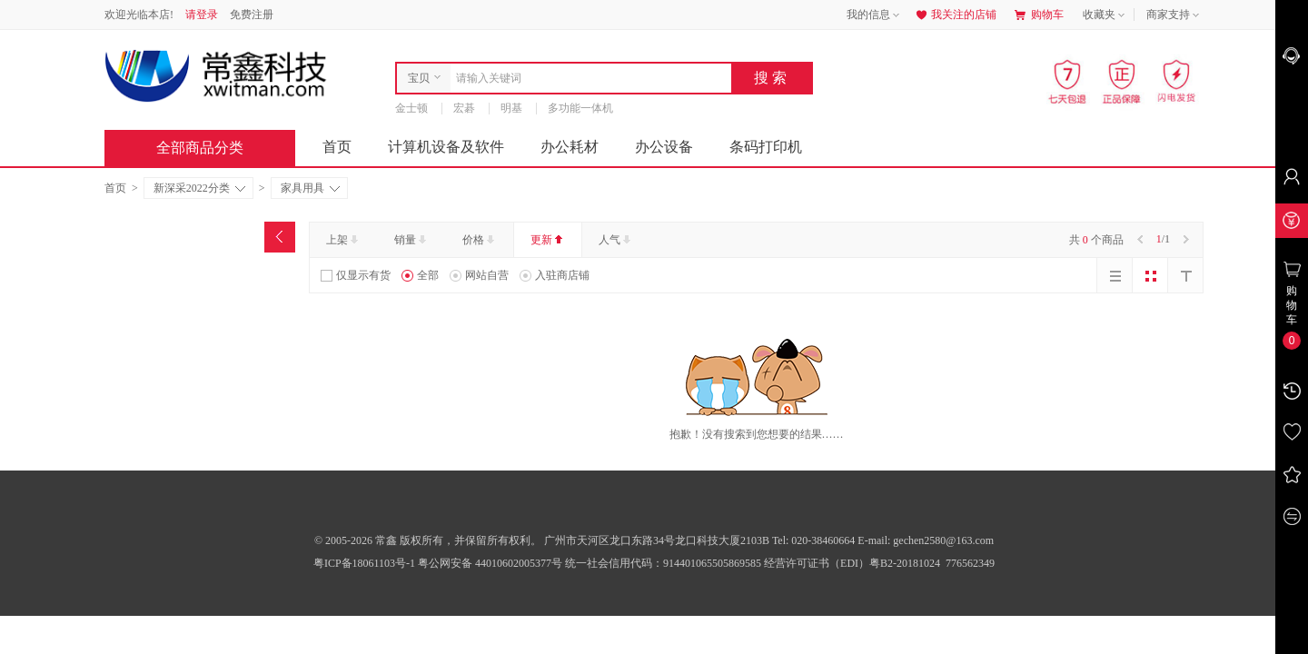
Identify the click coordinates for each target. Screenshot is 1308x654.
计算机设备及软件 (446, 146)
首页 (337, 146)
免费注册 (251, 14)
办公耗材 (569, 146)
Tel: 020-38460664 (814, 540)
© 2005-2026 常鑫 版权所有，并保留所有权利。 (427, 540)
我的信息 (875, 15)
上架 (344, 239)
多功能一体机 (580, 108)
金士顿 (411, 108)
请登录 (201, 14)
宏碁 (464, 108)
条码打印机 (765, 146)
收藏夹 (1105, 15)
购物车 (1039, 14)
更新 (548, 239)
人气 (616, 239)
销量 (412, 239)
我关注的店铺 (954, 14)
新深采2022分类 (199, 188)
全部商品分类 (214, 147)
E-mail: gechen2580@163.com (925, 540)
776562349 (969, 563)
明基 (511, 108)
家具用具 (310, 188)
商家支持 (1174, 15)
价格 (480, 239)
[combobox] (586, 78)
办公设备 (664, 146)
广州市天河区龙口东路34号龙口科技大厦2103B (658, 540)
